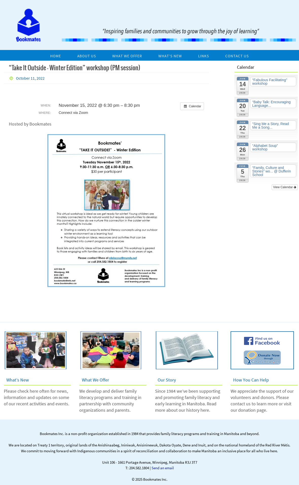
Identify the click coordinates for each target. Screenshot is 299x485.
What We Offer (95, 380)
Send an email (163, 467)
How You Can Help (251, 380)
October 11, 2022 (30, 78)
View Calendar (284, 187)
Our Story (167, 380)
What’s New (17, 380)
